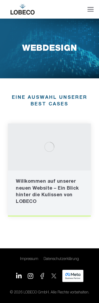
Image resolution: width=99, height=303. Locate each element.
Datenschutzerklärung (61, 259)
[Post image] (49, 146)
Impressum (29, 259)
